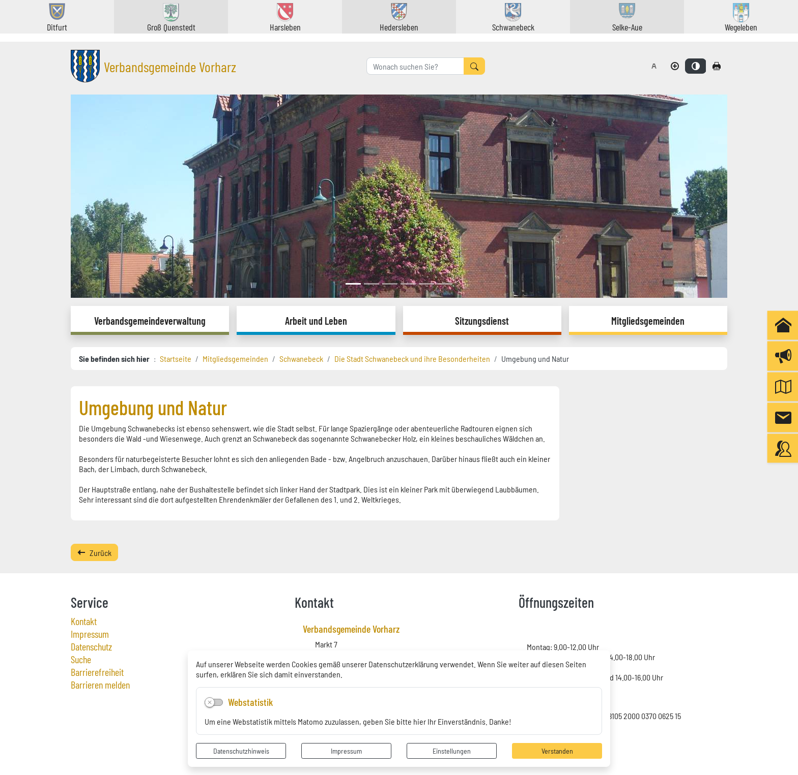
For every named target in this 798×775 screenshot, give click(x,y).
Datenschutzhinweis (241, 750)
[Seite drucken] (716, 66)
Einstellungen (452, 750)
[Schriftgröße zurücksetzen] (654, 66)
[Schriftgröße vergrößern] (675, 66)
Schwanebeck (301, 358)
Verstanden (557, 750)
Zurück (94, 552)
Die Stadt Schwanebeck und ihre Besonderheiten (412, 358)
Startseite (175, 358)
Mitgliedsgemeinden (235, 358)
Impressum (346, 750)
